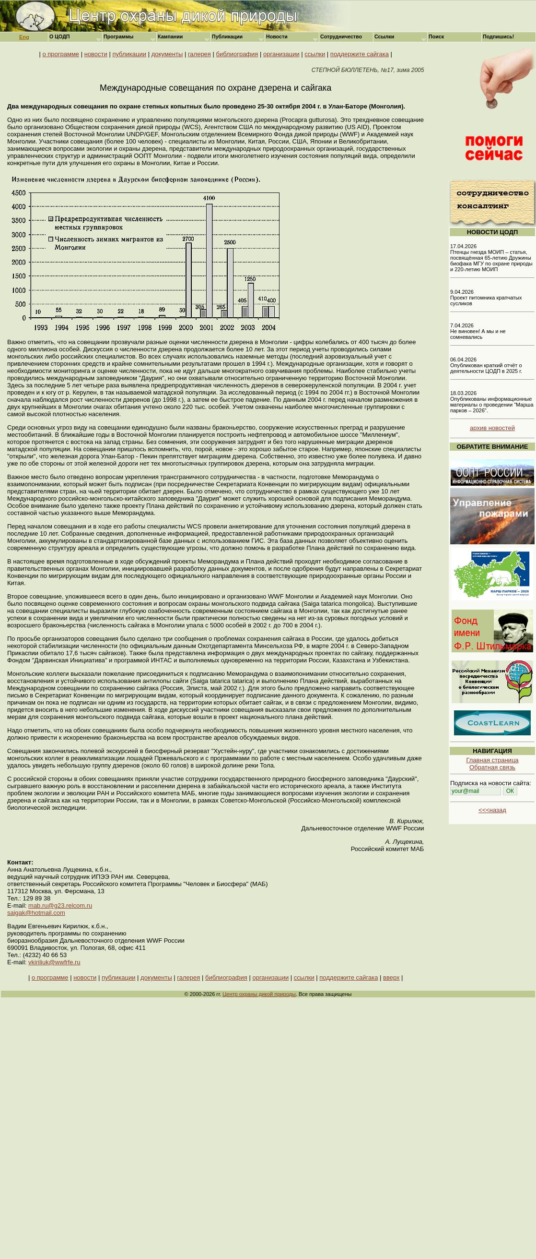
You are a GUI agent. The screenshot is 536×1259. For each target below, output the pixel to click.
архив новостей (492, 428)
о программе (60, 54)
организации (281, 54)
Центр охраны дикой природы (259, 994)
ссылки (314, 54)
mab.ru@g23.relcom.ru (60, 905)
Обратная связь (492, 767)
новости (95, 54)
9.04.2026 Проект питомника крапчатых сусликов (486, 297)
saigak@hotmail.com (36, 912)
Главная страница (492, 760)
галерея (199, 54)
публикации (129, 54)
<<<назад (492, 810)
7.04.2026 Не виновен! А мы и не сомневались (478, 331)
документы (167, 54)
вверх (391, 977)
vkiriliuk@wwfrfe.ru (54, 962)
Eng (24, 37)
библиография (237, 54)
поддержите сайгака (359, 54)
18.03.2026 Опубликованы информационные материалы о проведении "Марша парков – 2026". (492, 401)
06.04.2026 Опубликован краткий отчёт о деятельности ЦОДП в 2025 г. (486, 365)
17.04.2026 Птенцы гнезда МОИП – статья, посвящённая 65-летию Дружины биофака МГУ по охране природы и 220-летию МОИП (491, 257)
